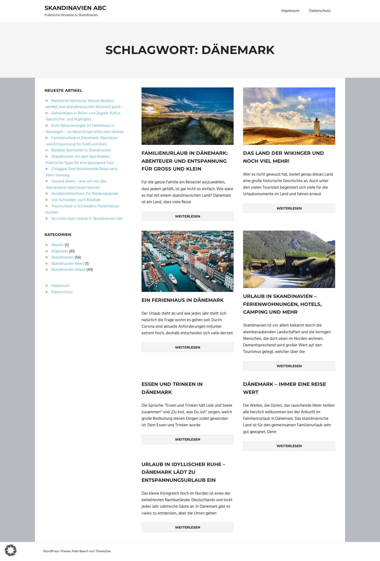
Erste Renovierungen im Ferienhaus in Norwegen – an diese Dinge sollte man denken (85, 129)
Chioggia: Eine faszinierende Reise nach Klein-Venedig (81, 172)
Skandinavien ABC (75, 7)
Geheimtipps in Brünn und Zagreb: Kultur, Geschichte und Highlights (83, 116)
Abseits (57, 245)
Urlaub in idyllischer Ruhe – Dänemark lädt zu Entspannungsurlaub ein (183, 472)
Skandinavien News (67, 264)
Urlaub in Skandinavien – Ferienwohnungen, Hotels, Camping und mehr (282, 304)
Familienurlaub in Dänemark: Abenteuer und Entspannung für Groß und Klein (185, 161)
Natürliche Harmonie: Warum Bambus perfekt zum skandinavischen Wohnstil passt (83, 104)
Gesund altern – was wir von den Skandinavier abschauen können (76, 184)
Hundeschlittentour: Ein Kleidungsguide (84, 194)
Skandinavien (62, 257)
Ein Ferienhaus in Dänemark (183, 300)
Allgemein (59, 251)
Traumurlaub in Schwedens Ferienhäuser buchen (82, 209)
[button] (10, 550)
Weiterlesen (187, 216)
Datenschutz (320, 11)
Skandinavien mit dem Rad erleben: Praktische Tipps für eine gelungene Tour (80, 160)
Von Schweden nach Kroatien (76, 200)
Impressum (290, 11)
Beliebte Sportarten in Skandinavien (81, 150)
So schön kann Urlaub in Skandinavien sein (87, 219)
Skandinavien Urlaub (68, 270)
